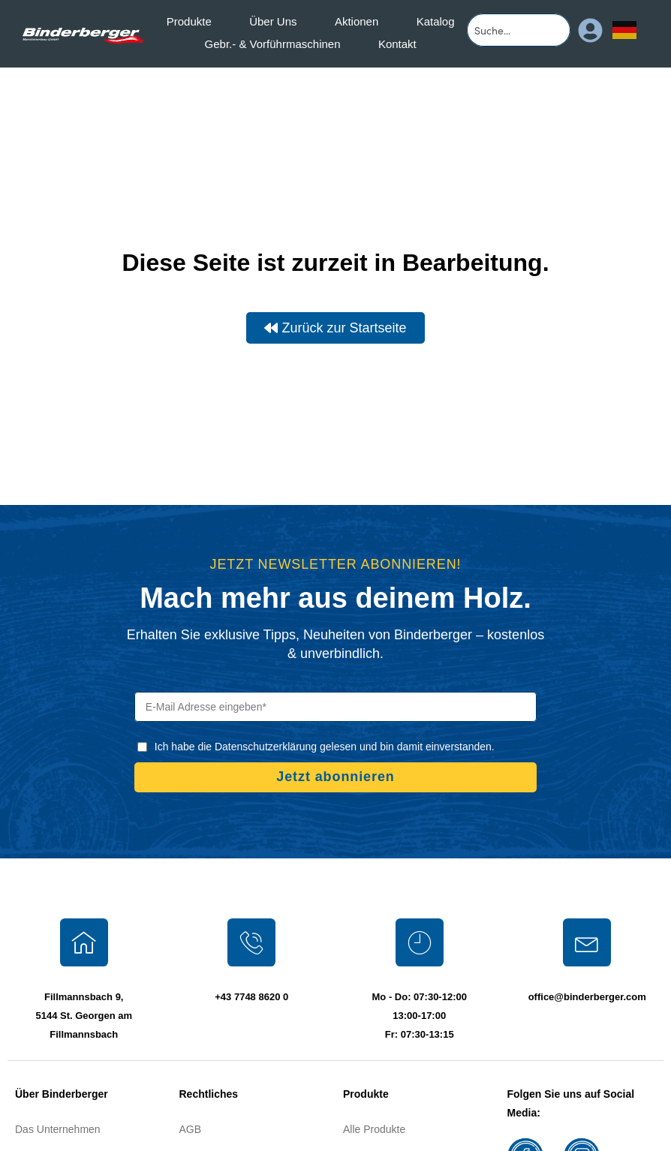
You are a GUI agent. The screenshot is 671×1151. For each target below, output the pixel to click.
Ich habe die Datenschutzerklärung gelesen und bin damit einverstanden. (325, 747)
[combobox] (518, 30)
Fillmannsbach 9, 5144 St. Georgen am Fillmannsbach (83, 1015)
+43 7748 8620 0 (251, 996)
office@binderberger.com (587, 996)
